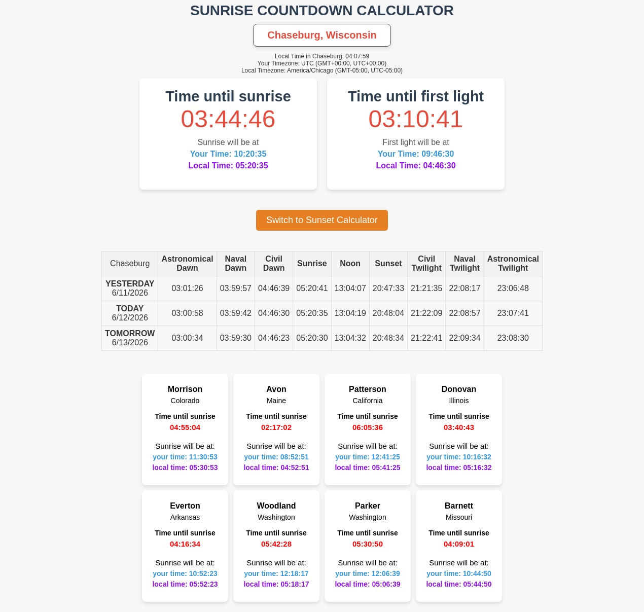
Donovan (459, 389)
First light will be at (415, 142)
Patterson (367, 389)
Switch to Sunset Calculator (322, 220)
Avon (276, 389)
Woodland (276, 505)
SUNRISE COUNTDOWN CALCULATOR (322, 10)
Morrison (185, 389)
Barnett (459, 505)
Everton (185, 505)
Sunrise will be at (228, 142)
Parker (367, 505)
